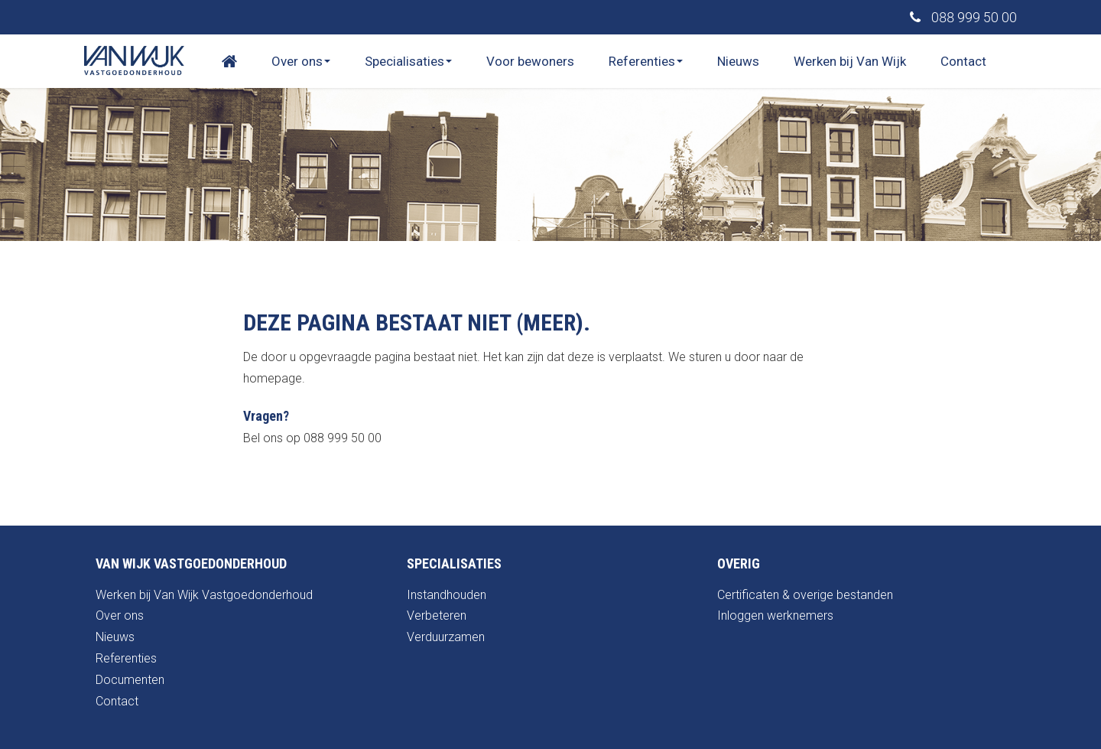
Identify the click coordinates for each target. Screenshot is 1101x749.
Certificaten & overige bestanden (805, 595)
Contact (963, 61)
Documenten (130, 679)
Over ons (300, 61)
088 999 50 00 (963, 17)
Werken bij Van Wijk (850, 61)
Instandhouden (446, 595)
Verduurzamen (446, 637)
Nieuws (738, 61)
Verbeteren (436, 615)
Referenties (646, 61)
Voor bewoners (530, 61)
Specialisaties (408, 61)
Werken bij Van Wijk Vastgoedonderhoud (204, 595)
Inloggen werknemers (775, 615)
